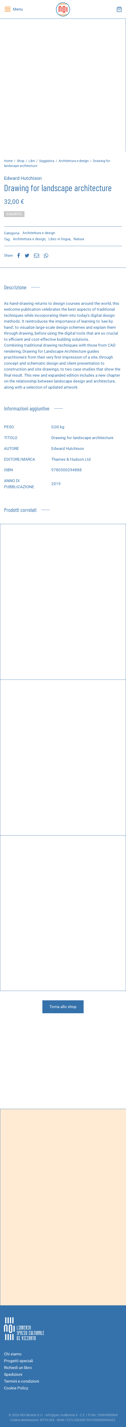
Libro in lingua (59, 239)
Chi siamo (13, 1354)
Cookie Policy (16, 1388)
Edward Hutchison (23, 178)
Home (8, 161)
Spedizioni (13, 1374)
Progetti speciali (18, 1360)
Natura (79, 239)
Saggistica (46, 161)
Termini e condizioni (21, 1381)
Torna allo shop (63, 1006)
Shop (20, 161)
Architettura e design (74, 161)
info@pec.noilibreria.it (62, 1415)
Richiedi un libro (18, 1367)
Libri (32, 161)
